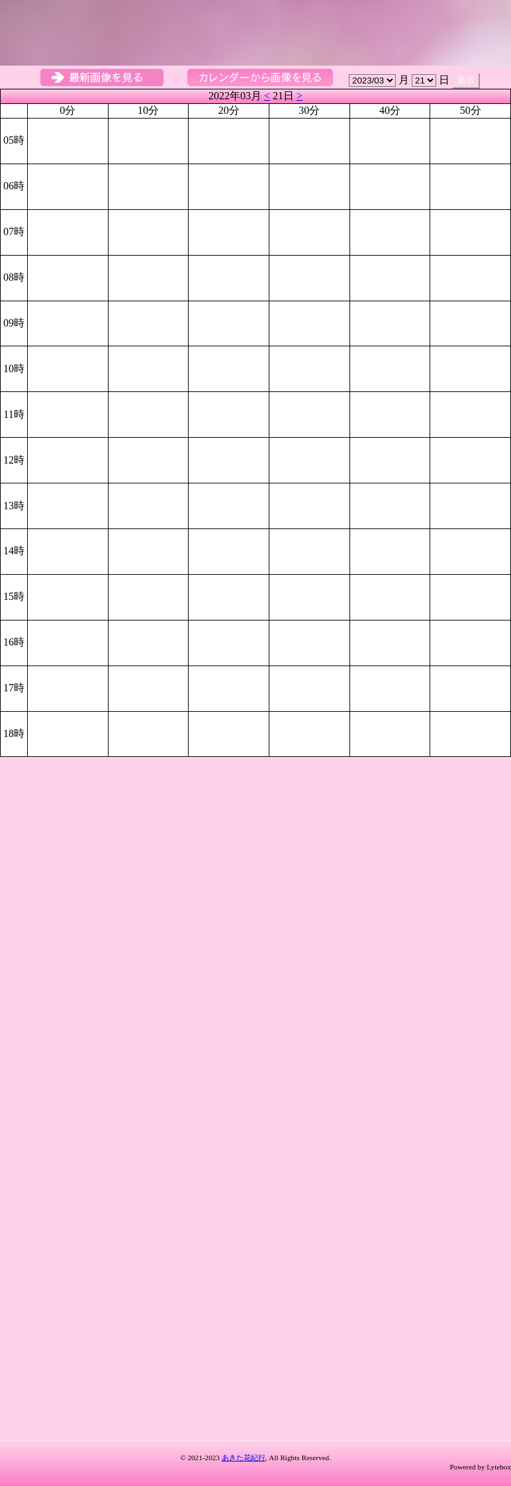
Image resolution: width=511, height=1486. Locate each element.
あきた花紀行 (243, 1457)
